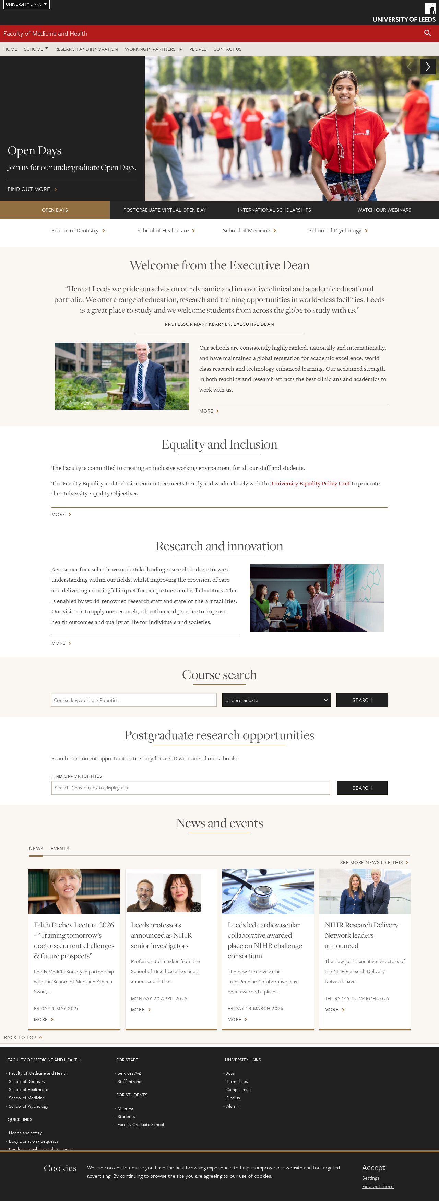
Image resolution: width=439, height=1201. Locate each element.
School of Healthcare (163, 230)
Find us (233, 1097)
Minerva (125, 1108)
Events (60, 848)
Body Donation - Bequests (33, 1141)
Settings (370, 1177)
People (197, 49)
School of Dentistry (75, 230)
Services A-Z (129, 1073)
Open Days (55, 209)
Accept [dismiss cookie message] (373, 1167)
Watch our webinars (384, 209)
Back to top (20, 1037)
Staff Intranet (130, 1081)
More (206, 412)
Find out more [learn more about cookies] (378, 1186)
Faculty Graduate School (141, 1124)
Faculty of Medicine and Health (45, 33)
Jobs (230, 1073)
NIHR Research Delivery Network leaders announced (361, 935)
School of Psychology (335, 230)
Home (10, 49)
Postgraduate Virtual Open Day (164, 209)
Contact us (227, 49)
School (33, 49)
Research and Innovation (86, 49)
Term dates (237, 1081)
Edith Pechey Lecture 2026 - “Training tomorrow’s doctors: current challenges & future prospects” (74, 940)
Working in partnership (153, 49)
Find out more (219, 128)
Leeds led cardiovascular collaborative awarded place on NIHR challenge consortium (265, 940)
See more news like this (371, 862)
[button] (428, 33)
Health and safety (25, 1132)
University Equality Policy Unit (311, 483)
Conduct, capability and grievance (41, 1149)
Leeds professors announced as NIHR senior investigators (161, 935)
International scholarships (274, 209)
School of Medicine (246, 230)
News (36, 848)
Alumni (233, 1105)
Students (126, 1116)
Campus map (238, 1089)
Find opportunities (76, 776)
